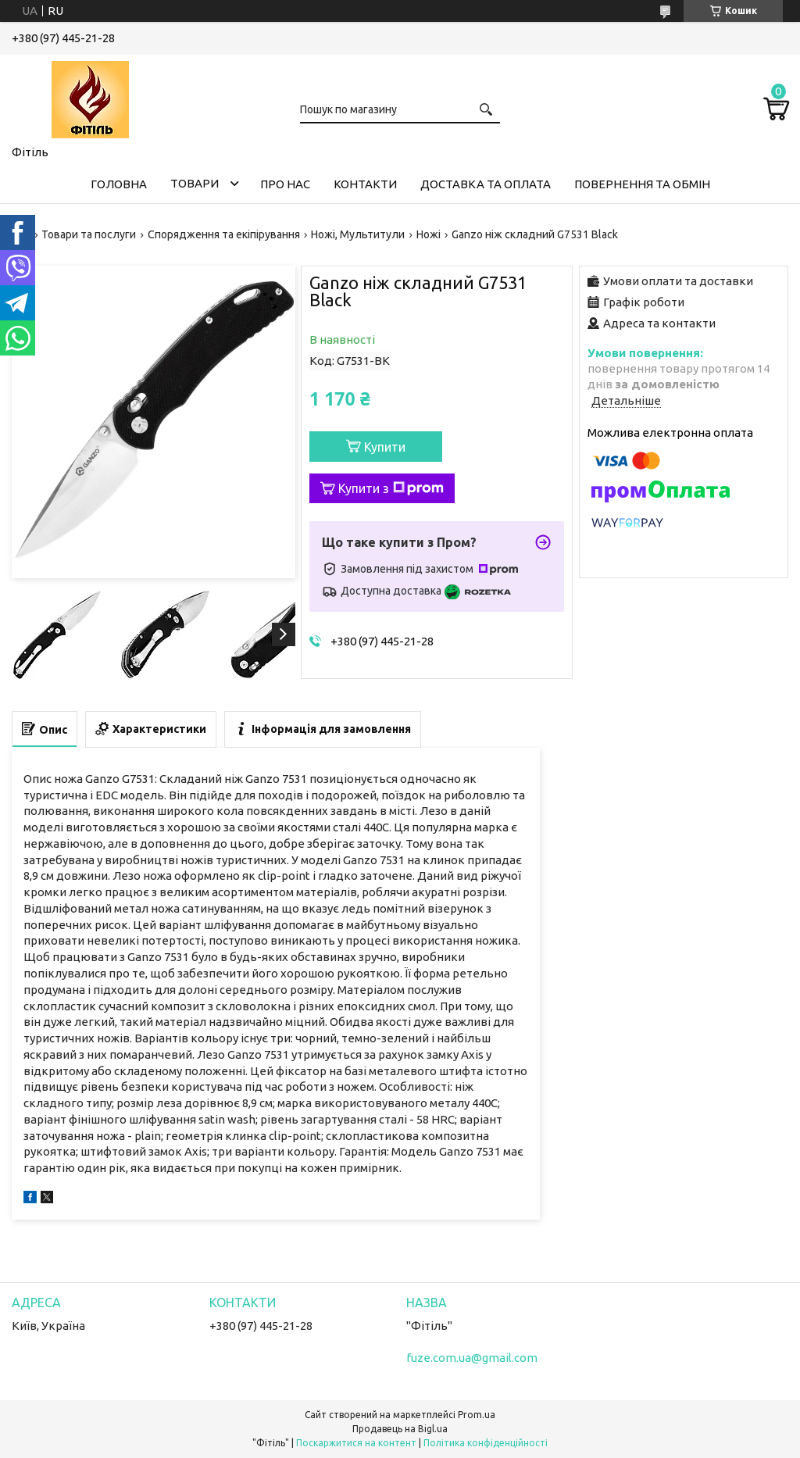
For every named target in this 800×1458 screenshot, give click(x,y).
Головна (119, 184)
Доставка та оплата (485, 184)
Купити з (391, 488)
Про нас (285, 184)
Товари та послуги (88, 234)
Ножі (428, 234)
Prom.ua (476, 1415)
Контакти (365, 184)
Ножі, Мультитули (358, 234)
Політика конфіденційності (485, 1443)
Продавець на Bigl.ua (400, 1429)
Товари (194, 183)
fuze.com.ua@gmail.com (472, 1357)
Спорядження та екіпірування (224, 234)
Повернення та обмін (642, 184)
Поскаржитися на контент (356, 1443)
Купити (384, 447)
